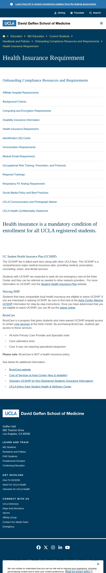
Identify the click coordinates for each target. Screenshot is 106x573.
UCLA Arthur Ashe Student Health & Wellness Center (40, 386)
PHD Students (10, 456)
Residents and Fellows (14, 451)
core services (22, 324)
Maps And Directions (13, 508)
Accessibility (26, 560)
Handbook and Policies (16, 41)
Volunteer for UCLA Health (16, 489)
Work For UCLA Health (14, 484)
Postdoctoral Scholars (14, 461)
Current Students (60, 36)
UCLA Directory (11, 504)
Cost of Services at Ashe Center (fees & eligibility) (38, 375)
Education (16, 36)
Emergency (8, 526)
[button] (77, 13)
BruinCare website (20, 369)
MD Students (9, 447)
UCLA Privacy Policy (48, 560)
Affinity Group (10, 517)
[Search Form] (95, 13)
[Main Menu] (101, 23)
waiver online (67, 307)
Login (100, 560)
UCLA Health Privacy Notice (77, 560)
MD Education (36, 36)
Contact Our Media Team (15, 522)
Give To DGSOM (11, 480)
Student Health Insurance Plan (59, 284)
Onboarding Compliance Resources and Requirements (67, 41)
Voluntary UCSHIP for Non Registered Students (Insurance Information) (51, 380)
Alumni (6, 513)
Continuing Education (14, 465)
